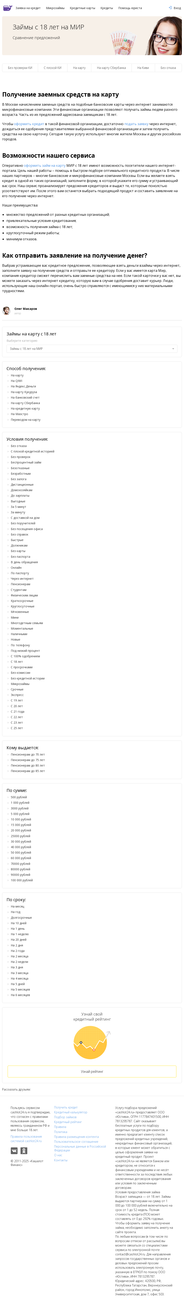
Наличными (19, 634)
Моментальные (22, 628)
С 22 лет (17, 717)
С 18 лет (17, 662)
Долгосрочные (21, 918)
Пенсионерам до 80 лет (28, 765)
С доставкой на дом (25, 518)
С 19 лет (17, 700)
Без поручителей (23, 523)
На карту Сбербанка (111, 68)
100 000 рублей (22, 880)
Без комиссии (20, 673)
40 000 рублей (21, 847)
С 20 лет (17, 706)
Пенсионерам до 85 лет (28, 771)
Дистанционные (22, 484)
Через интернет (22, 579)
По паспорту (20, 573)
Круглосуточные (22, 606)
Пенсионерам (20, 584)
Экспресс (17, 695)
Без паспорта (20, 557)
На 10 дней (18, 923)
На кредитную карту (25, 408)
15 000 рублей (21, 825)
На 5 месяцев (20, 989)
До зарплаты (20, 495)
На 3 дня (17, 967)
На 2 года (18, 951)
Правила (60, 1127)
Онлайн (16, 568)
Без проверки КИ (20, 68)
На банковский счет (25, 397)
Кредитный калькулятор (70, 1112)
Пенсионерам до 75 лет (28, 760)
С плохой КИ (52, 68)
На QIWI (16, 381)
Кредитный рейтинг (68, 1122)
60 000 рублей (21, 858)
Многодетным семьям (27, 623)
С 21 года (17, 711)
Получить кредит (66, 1107)
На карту (79, 68)
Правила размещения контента (76, 1137)
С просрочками (22, 667)
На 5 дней (18, 984)
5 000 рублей (20, 814)
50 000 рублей (21, 852)
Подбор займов (65, 1117)
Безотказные (20, 468)
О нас (58, 1155)
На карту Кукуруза (24, 392)
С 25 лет (17, 728)
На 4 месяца (19, 978)
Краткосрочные (22, 601)
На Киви (143, 68)
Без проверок (20, 457)
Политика (60, 1132)
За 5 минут (18, 507)
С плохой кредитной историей (32, 451)
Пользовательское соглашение (76, 1142)
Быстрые (17, 540)
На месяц (17, 906)
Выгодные (18, 501)
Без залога (18, 479)
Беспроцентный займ (26, 462)
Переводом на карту (25, 420)
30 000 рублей (21, 841)
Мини (15, 617)
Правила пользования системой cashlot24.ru (26, 1138)
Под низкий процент (25, 651)
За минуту (18, 512)
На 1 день (18, 929)
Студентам (18, 590)
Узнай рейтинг (92, 1071)
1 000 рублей (20, 803)
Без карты (18, 551)
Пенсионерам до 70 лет (28, 754)
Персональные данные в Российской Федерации (80, 1148)
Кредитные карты (82, 8)
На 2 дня (17, 945)
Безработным (21, 474)
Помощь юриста (130, 8)
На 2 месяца (19, 956)
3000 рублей (20, 808)
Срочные (17, 689)
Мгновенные (20, 612)
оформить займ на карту (45, 165)
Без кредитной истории (28, 678)
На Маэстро (19, 414)
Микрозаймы (55, 8)
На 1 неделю (20, 934)
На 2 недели (19, 962)
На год (15, 912)
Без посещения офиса (27, 529)
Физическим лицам (24, 595)
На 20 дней (18, 940)
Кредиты (106, 8)
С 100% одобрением (25, 656)
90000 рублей (20, 875)
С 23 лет (17, 722)
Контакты (60, 1160)
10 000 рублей (21, 819)
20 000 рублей (21, 830)
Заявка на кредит (28, 8)
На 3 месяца (19, 973)
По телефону (20, 645)
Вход (175, 8)
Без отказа (168, 68)
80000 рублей (20, 869)
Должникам (19, 545)
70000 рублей (20, 864)
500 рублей (19, 797)
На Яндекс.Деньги (23, 386)
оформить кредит (29, 124)
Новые (15, 639)
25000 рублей (20, 836)
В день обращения (24, 562)
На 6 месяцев (20, 995)
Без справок (19, 534)
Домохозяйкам (21, 490)
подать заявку (136, 124)
